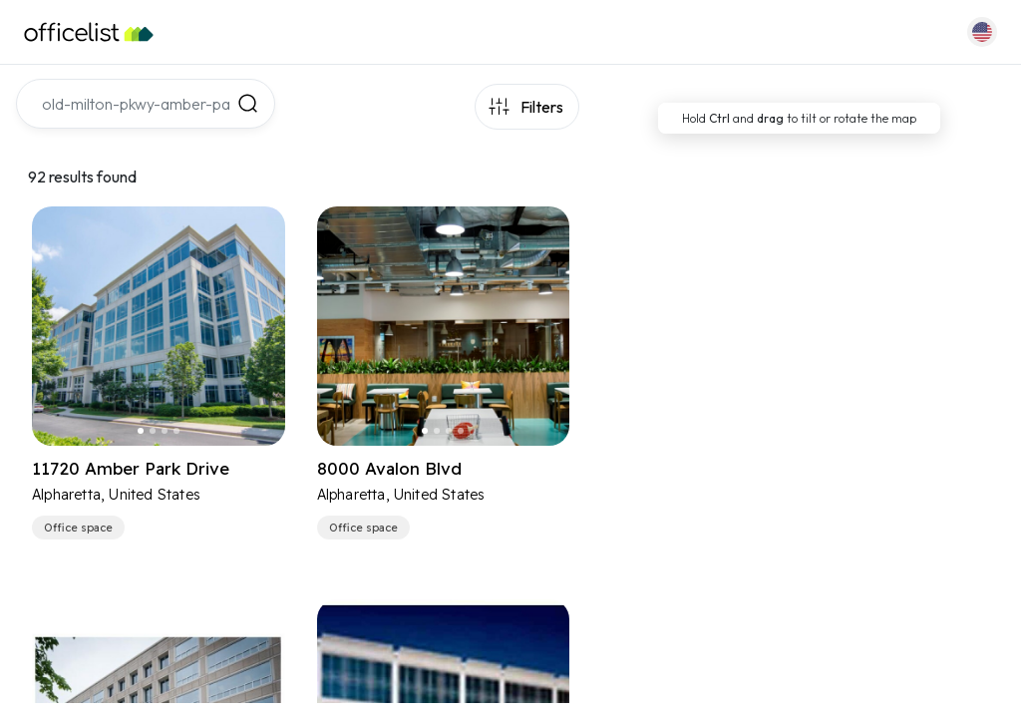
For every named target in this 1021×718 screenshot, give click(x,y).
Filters (541, 107)
